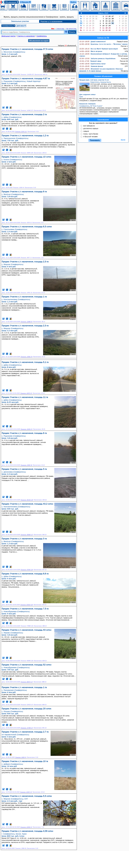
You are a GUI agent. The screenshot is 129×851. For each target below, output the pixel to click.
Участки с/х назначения (51, 21)
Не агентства (71, 29)
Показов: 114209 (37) (27, 74)
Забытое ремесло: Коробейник (97, 58)
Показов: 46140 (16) (27, 500)
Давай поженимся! (92, 41)
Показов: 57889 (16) (27, 626)
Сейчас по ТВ (103, 38)
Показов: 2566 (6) (20, 848)
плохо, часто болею (90, 134)
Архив (123, 140)
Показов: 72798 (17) (27, 728)
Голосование (103, 119)
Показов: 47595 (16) (27, 569)
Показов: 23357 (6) (26, 792)
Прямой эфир (90, 61)
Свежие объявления (103, 76)
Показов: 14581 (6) (26, 356)
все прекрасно (89, 126)
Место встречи (90, 51)
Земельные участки (20, 21)
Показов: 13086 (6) (26, 321)
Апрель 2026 (103, 13)
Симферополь (8, 26)
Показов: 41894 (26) (27, 153)
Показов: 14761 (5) (26, 292)
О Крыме (25, 2)
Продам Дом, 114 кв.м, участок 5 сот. (94, 80)
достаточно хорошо (90, 128)
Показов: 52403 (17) (27, 704)
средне (86, 131)
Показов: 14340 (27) (27, 110)
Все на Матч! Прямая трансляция (98, 49)
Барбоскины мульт (92, 64)
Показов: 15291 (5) (26, 429)
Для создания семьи (87, 94)
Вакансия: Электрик (87, 104)
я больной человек (90, 136)
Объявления (11, 2)
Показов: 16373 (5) (26, 393)
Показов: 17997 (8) (26, 465)
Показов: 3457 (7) (26, 257)
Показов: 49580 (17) (27, 534)
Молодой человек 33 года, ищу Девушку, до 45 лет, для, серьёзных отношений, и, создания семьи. (103, 98)
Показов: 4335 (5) (26, 222)
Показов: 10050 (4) (26, 827)
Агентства (60, 29)
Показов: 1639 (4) (18, 187)
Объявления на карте (39, 40)
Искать (72, 32)
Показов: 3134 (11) (21, 131)
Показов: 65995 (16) (27, 660)
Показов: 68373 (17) (27, 682)
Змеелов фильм (91, 66)
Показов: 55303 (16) (26, 604)
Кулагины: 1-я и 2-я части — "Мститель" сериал (103, 44)
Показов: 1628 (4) (20, 757)
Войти (73, 2)
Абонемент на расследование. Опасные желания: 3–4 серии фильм (101, 70)
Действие (21, 26)
